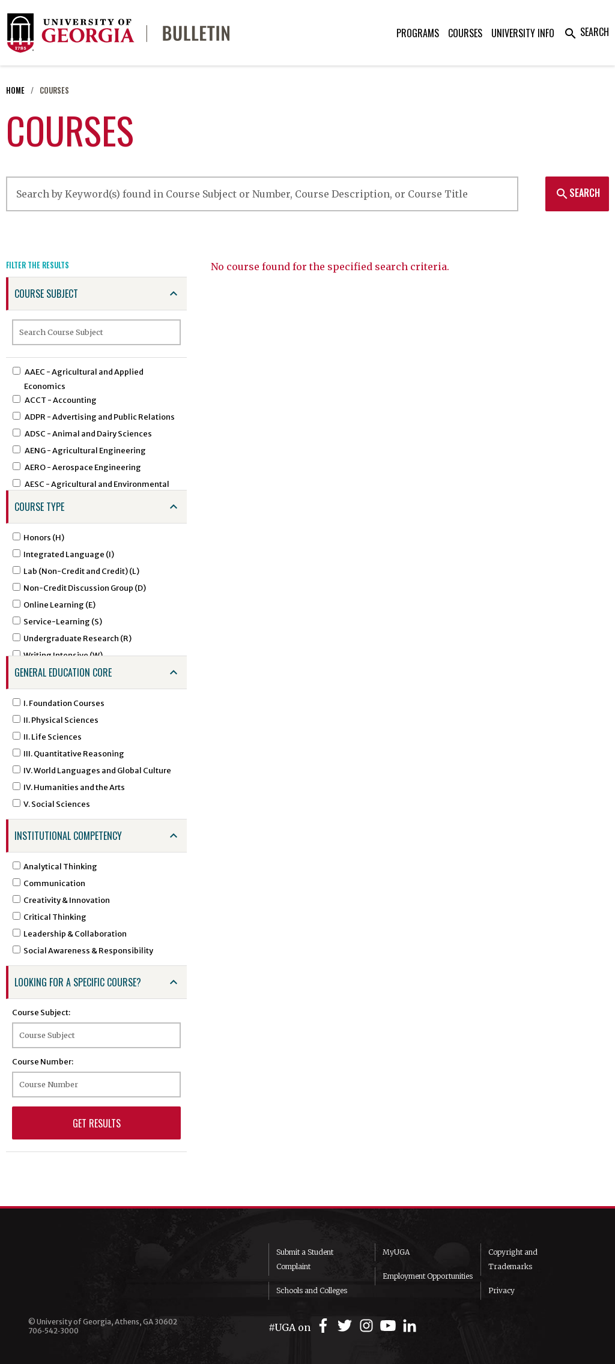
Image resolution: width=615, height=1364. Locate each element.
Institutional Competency (68, 835)
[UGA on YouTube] (390, 1326)
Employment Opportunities (428, 1276)
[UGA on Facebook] (325, 1326)
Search (586, 32)
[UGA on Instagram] (368, 1326)
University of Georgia (118, 1272)
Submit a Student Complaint (304, 1259)
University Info (522, 33)
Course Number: (42, 1061)
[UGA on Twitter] (346, 1326)
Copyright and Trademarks (513, 1259)
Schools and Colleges (311, 1290)
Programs (417, 33)
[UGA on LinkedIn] (410, 1326)
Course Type (39, 506)
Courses (465, 33)
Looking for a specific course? (77, 982)
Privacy (501, 1290)
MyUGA (396, 1252)
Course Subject (46, 293)
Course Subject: (41, 1012)
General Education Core (63, 672)
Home (15, 90)
